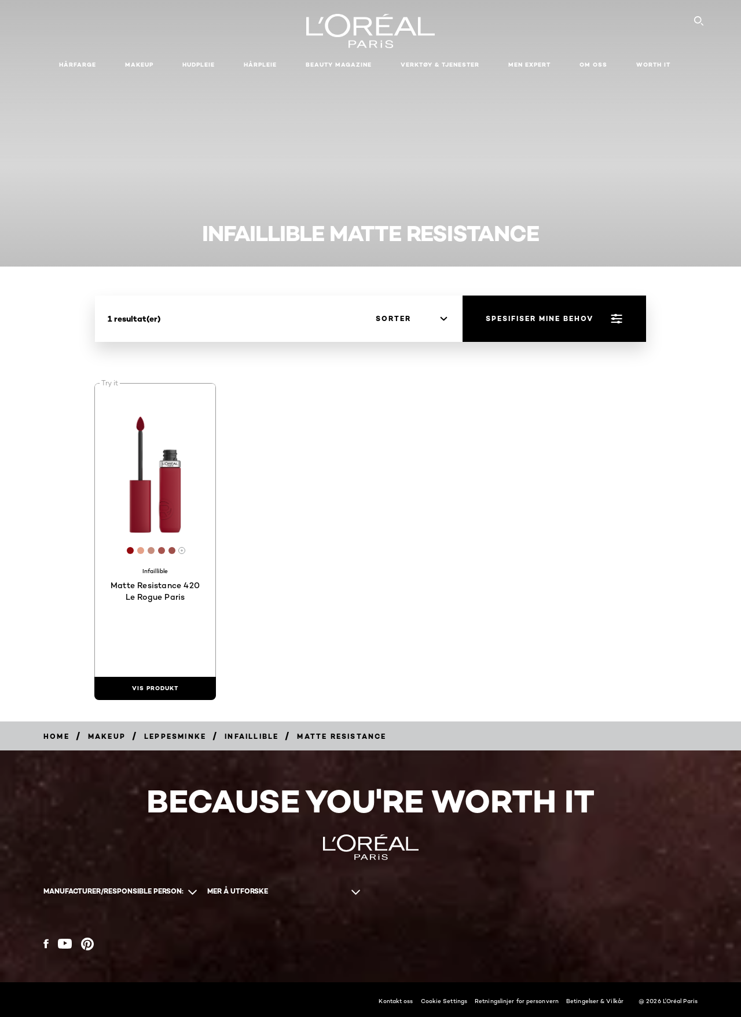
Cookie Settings (444, 1000)
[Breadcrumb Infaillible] (251, 736)
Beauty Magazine (339, 64)
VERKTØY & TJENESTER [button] (440, 64)
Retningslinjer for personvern (517, 1000)
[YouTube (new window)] (65, 944)
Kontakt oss (396, 1000)
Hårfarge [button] (77, 64)
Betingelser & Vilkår (594, 1000)
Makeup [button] (139, 64)
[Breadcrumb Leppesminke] (175, 736)
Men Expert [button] (529, 64)
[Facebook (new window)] (46, 944)
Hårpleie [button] (260, 64)
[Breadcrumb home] (56, 736)
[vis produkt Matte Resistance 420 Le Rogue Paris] (155, 688)
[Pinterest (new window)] (87, 944)
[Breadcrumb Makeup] (107, 736)
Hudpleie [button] (198, 64)
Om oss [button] (593, 64)
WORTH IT (653, 64)
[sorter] (411, 319)
